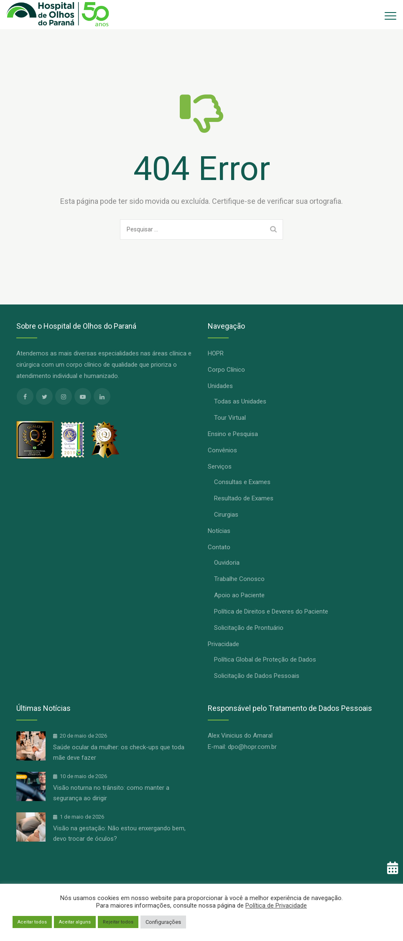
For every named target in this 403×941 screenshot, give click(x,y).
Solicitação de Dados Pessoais (256, 676)
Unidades (220, 386)
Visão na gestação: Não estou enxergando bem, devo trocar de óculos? (119, 833)
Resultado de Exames (243, 498)
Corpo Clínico (226, 369)
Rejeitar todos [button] (118, 922)
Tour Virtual (230, 417)
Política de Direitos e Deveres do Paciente (271, 611)
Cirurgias (226, 514)
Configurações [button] (163, 922)
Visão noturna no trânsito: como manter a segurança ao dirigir (111, 793)
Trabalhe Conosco (239, 579)
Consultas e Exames (242, 482)
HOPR (216, 353)
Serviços (220, 466)
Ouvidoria (227, 562)
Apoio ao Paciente (239, 595)
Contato (219, 547)
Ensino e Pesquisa (233, 434)
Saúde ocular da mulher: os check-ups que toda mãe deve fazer (118, 752)
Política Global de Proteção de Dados (265, 659)
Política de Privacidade (276, 905)
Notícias (219, 531)
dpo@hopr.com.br (252, 747)
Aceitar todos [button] (32, 922)
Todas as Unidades (240, 401)
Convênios (222, 450)
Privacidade (223, 644)
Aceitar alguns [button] (75, 922)
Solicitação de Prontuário (248, 628)
